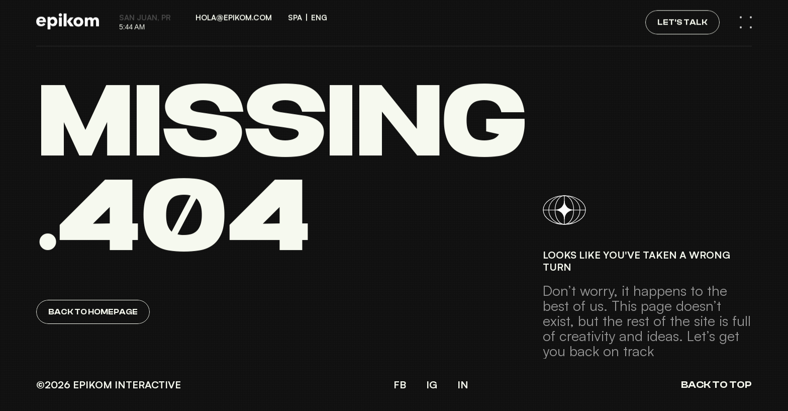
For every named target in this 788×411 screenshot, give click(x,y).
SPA (295, 13)
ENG (319, 13)
